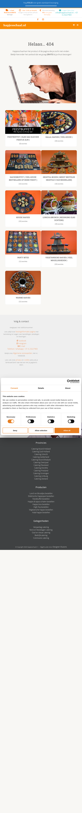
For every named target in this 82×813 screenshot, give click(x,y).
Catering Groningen (41, 473)
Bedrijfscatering (41, 535)
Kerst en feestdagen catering (41, 530)
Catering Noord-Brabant (41, 459)
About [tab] (67, 388)
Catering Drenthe (41, 468)
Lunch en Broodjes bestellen (41, 493)
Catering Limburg (41, 476)
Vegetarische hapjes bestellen (41, 509)
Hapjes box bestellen (41, 504)
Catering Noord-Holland (41, 449)
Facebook (21, 340)
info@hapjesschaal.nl (64, 12)
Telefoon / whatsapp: (15, 349)
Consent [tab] (14, 388)
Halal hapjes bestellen (41, 512)
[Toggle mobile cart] (74, 25)
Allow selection (41, 430)
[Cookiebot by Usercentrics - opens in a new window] (69, 381)
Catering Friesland (41, 470)
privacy (18, 360)
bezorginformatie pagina (25, 331)
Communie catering (41, 538)
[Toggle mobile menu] (78, 25)
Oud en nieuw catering (41, 532)
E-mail (21, 346)
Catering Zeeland (41, 479)
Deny (15, 430)
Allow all (66, 430)
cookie (26, 360)
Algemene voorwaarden (22, 353)
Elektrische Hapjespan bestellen (41, 496)
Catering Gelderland (41, 457)
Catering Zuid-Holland (41, 451)
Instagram (21, 343)
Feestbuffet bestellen (41, 499)
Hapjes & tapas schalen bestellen (41, 501)
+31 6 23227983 (70, 13)
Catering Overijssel (41, 462)
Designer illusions (60, 547)
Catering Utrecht (41, 454)
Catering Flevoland (41, 465)
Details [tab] (41, 388)
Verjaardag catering (41, 527)
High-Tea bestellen (41, 507)
